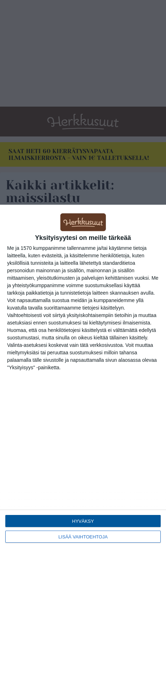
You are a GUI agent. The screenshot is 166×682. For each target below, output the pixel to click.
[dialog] (83, 443)
